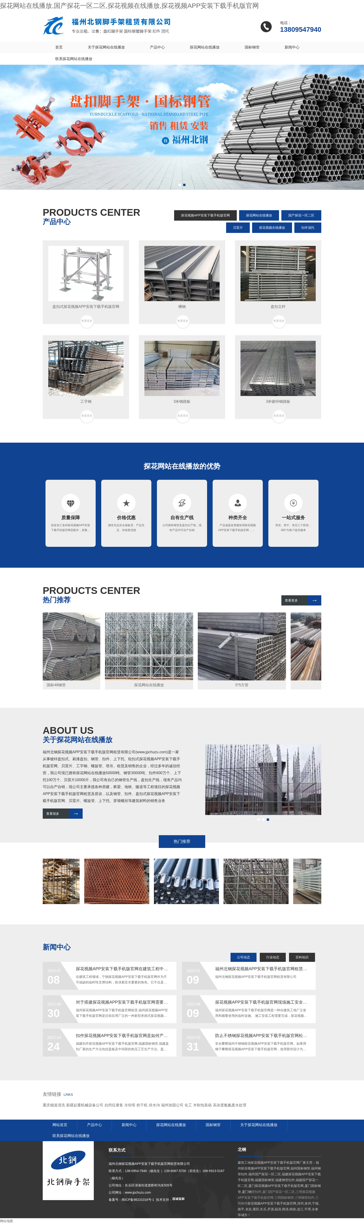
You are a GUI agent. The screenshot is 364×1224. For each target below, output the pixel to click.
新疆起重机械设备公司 (84, 1105)
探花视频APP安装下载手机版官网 (205, 215)
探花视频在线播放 (272, 227)
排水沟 (154, 1105)
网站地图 (6, 1221)
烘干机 (142, 1105)
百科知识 (302, 957)
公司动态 (243, 957)
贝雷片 (238, 227)
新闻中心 (292, 47)
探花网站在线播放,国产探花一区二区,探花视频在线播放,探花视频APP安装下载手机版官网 (129, 5)
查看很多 (52, 813)
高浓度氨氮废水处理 (229, 1105)
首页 (59, 47)
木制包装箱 (202, 1105)
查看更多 (291, 600)
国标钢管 (252, 47)
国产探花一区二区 (301, 215)
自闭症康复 (113, 1105)
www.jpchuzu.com (151, 752)
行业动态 (272, 957)
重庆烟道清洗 (54, 1105)
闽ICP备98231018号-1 (138, 1199)
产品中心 (157, 47)
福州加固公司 (172, 1105)
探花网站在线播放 (205, 47)
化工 (188, 1105)
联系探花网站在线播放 (73, 59)
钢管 (94, 759)
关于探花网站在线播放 (106, 47)
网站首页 (59, 1125)
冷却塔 (129, 1105)
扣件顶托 (307, 227)
